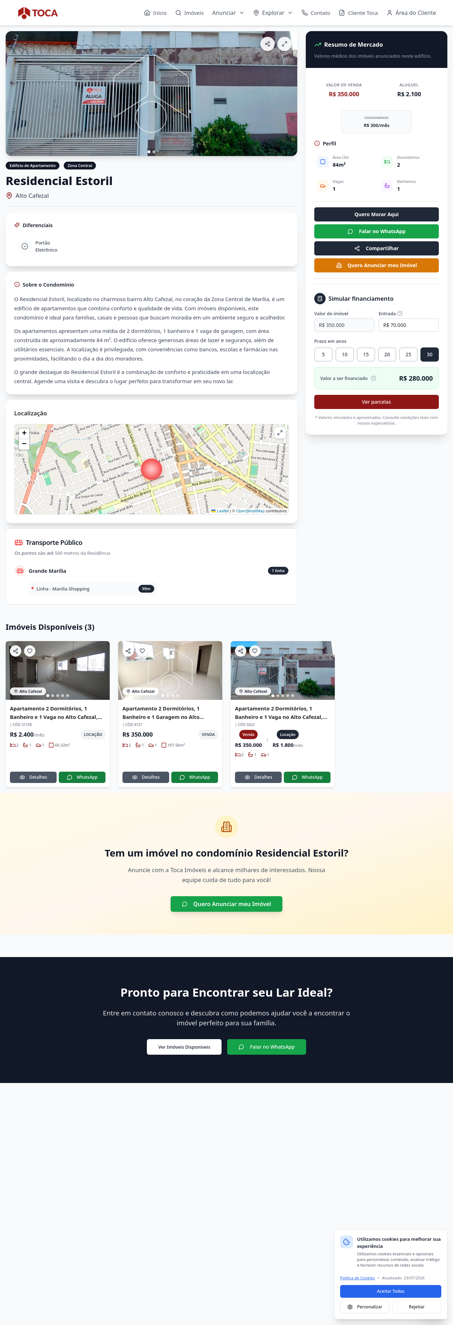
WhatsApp (82, 777)
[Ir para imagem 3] (57, 695)
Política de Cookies (357, 1277)
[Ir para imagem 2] (154, 151)
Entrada (391, 313)
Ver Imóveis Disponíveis (184, 1047)
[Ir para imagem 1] (149, 151)
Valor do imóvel (331, 313)
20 (387, 354)
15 (366, 354)
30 (429, 354)
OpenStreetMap (250, 511)
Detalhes (33, 777)
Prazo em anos (330, 341)
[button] (151, 469)
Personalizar (364, 1307)
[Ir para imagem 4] (62, 695)
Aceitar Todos (390, 1291)
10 (345, 354)
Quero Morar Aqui (377, 214)
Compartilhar (376, 248)
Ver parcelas (376, 401)
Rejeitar (416, 1307)
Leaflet (220, 511)
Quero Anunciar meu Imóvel (376, 265)
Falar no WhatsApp (377, 231)
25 (408, 354)
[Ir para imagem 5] (67, 695)
